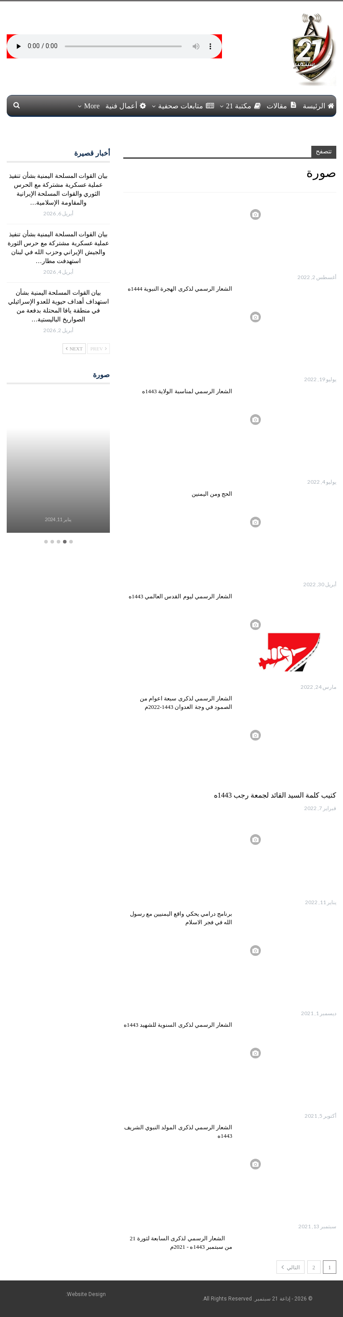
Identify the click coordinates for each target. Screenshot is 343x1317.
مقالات (282, 105)
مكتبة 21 (243, 106)
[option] (58, 464)
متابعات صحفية (186, 106)
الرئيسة (319, 106)
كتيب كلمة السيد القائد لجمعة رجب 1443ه (275, 795)
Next (74, 348)
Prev (98, 348)
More (92, 106)
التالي (290, 1267)
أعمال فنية (125, 106)
